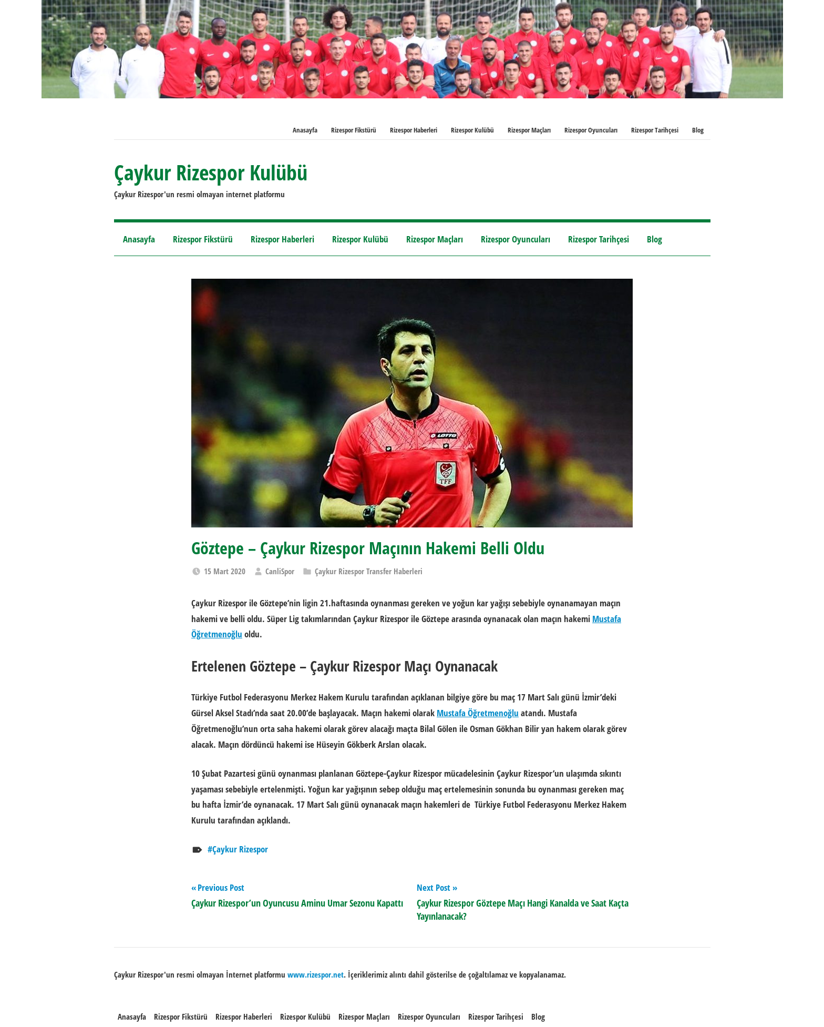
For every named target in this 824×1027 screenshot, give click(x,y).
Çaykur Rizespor (240, 849)
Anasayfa (305, 130)
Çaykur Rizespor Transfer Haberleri (369, 571)
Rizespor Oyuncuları (590, 130)
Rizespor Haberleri (413, 130)
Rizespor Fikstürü (353, 130)
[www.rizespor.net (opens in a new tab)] (315, 974)
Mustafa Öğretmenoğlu (478, 713)
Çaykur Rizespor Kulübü (210, 172)
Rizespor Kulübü (472, 130)
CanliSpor (279, 571)
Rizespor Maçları (529, 130)
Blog (698, 130)
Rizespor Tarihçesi (654, 130)
